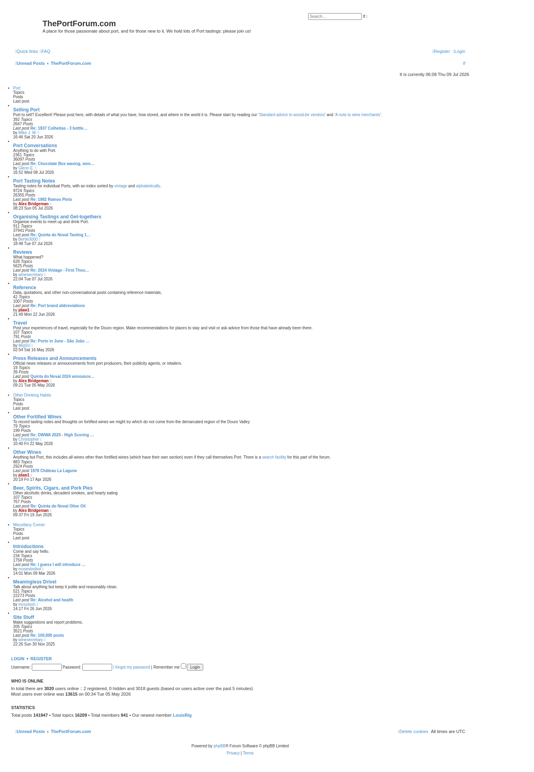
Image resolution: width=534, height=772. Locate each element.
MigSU (24, 345)
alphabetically (148, 186)
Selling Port (26, 110)
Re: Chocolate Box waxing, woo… (62, 163)
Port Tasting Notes (34, 181)
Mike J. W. (27, 132)
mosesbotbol (29, 569)
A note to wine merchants (357, 115)
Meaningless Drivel (34, 582)
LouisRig (182, 715)
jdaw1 (23, 310)
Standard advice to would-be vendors (292, 115)
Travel (20, 323)
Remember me (169, 667)
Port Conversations (35, 145)
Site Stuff (23, 617)
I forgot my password (131, 667)
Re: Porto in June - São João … (59, 341)
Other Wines (27, 452)
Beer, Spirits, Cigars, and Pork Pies (53, 488)
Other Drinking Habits (32, 395)
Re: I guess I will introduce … (57, 564)
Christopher (28, 439)
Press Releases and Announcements (55, 358)
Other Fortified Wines (37, 417)
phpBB (219, 746)
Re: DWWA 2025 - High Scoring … (62, 435)
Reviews (22, 252)
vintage (121, 186)
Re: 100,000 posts (47, 635)
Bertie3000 (27, 239)
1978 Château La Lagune (53, 471)
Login (17, 658)
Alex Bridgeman (33, 204)
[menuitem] (45, 51)
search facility (274, 457)
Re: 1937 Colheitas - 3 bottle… (58, 128)
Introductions (28, 546)
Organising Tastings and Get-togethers (57, 217)
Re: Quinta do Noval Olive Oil (57, 506)
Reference (24, 287)
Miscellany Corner (29, 525)
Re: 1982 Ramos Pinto (51, 199)
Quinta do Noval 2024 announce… (62, 376)
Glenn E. (26, 168)
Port (16, 88)
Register (41, 658)
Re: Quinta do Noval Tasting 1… (60, 235)
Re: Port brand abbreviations (57, 305)
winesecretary (30, 274)
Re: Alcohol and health (51, 600)
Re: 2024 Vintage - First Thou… (59, 270)
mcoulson (26, 604)
